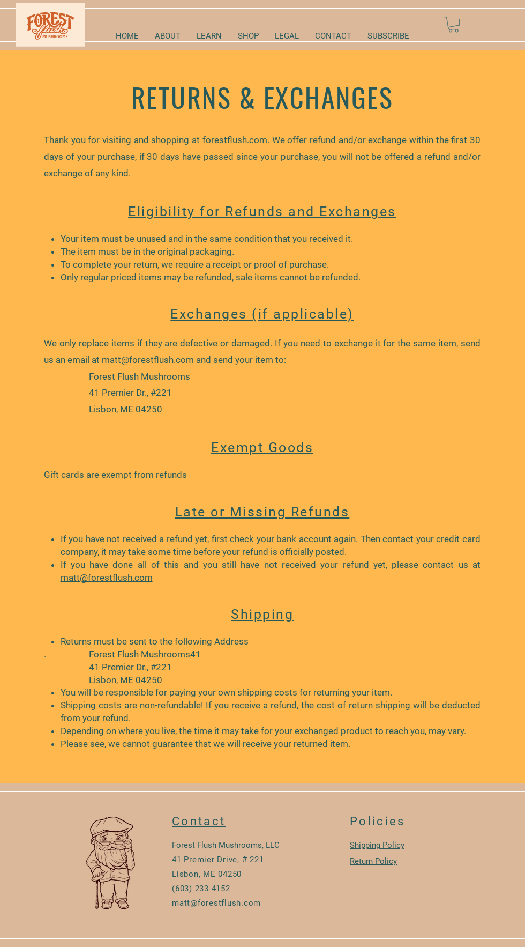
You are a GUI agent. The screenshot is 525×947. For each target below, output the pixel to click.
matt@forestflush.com (148, 359)
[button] (453, 24)
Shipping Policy (377, 845)
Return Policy (373, 861)
